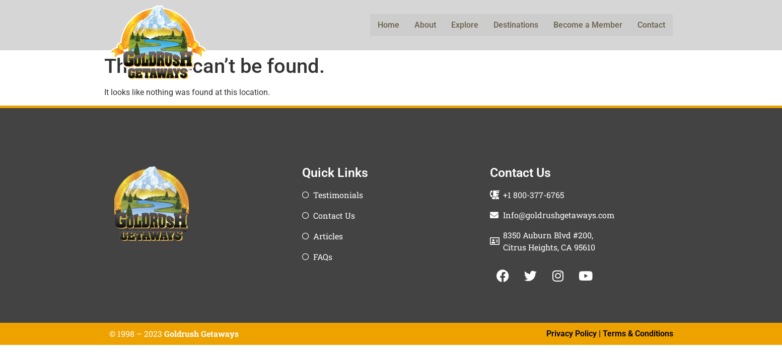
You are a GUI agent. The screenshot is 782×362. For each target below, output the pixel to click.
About (425, 25)
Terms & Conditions (638, 333)
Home (388, 25)
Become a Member (587, 25)
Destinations (515, 25)
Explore (464, 25)
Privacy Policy (571, 333)
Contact (651, 25)
